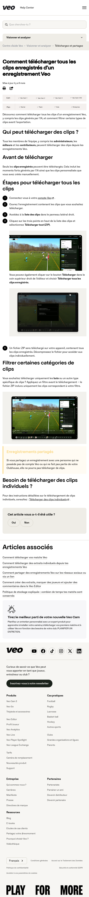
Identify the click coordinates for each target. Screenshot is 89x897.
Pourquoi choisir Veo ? (17, 838)
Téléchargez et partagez (69, 45)
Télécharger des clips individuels (48, 499)
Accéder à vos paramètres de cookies (21, 873)
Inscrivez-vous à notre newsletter (29, 683)
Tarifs (9, 752)
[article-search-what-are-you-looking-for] (44, 25)
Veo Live (10, 734)
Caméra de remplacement (19, 757)
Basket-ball (52, 716)
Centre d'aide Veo (13, 45)
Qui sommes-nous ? (16, 784)
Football (51, 701)
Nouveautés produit (16, 763)
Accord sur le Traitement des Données (67, 861)
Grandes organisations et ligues (63, 740)
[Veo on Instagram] (61, 651)
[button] (16, 860)
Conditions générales (39, 861)
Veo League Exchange (17, 745)
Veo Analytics (13, 729)
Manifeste (11, 795)
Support (10, 768)
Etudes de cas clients (17, 828)
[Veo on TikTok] (52, 651)
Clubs (50, 734)
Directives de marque (17, 805)
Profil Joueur (12, 724)
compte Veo (44, 198)
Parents (51, 745)
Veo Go (10, 706)
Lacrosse (51, 711)
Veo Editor (11, 719)
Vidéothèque (12, 844)
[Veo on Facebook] (43, 651)
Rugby (50, 706)
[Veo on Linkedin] (79, 651)
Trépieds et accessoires (18, 711)
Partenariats (53, 784)
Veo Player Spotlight (16, 740)
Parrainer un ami (55, 790)
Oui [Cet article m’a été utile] (14, 522)
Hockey (51, 722)
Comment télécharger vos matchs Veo (25, 557)
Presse (9, 800)
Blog (8, 818)
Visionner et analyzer (39, 45)
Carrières (11, 790)
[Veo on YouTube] (34, 651)
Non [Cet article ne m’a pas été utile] (26, 522)
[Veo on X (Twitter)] (70, 651)
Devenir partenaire (56, 800)
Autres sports (54, 727)
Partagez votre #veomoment (20, 833)
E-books (10, 823)
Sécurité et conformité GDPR (71, 868)
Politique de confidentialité (17, 868)
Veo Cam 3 (11, 701)
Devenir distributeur (57, 795)
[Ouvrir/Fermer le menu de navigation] (84, 7)
